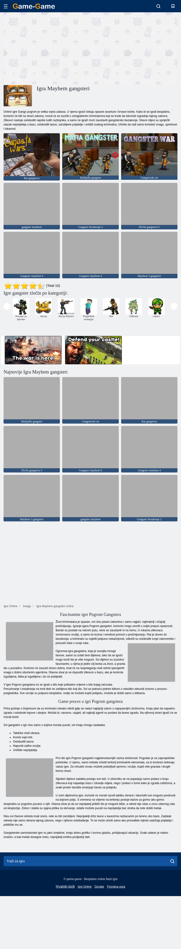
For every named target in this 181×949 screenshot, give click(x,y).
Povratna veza (116, 886)
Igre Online (85, 886)
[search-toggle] (158, 6)
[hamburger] (6, 6)
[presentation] (7, 306)
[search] (172, 861)
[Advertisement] (47, 48)
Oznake (99, 886)
